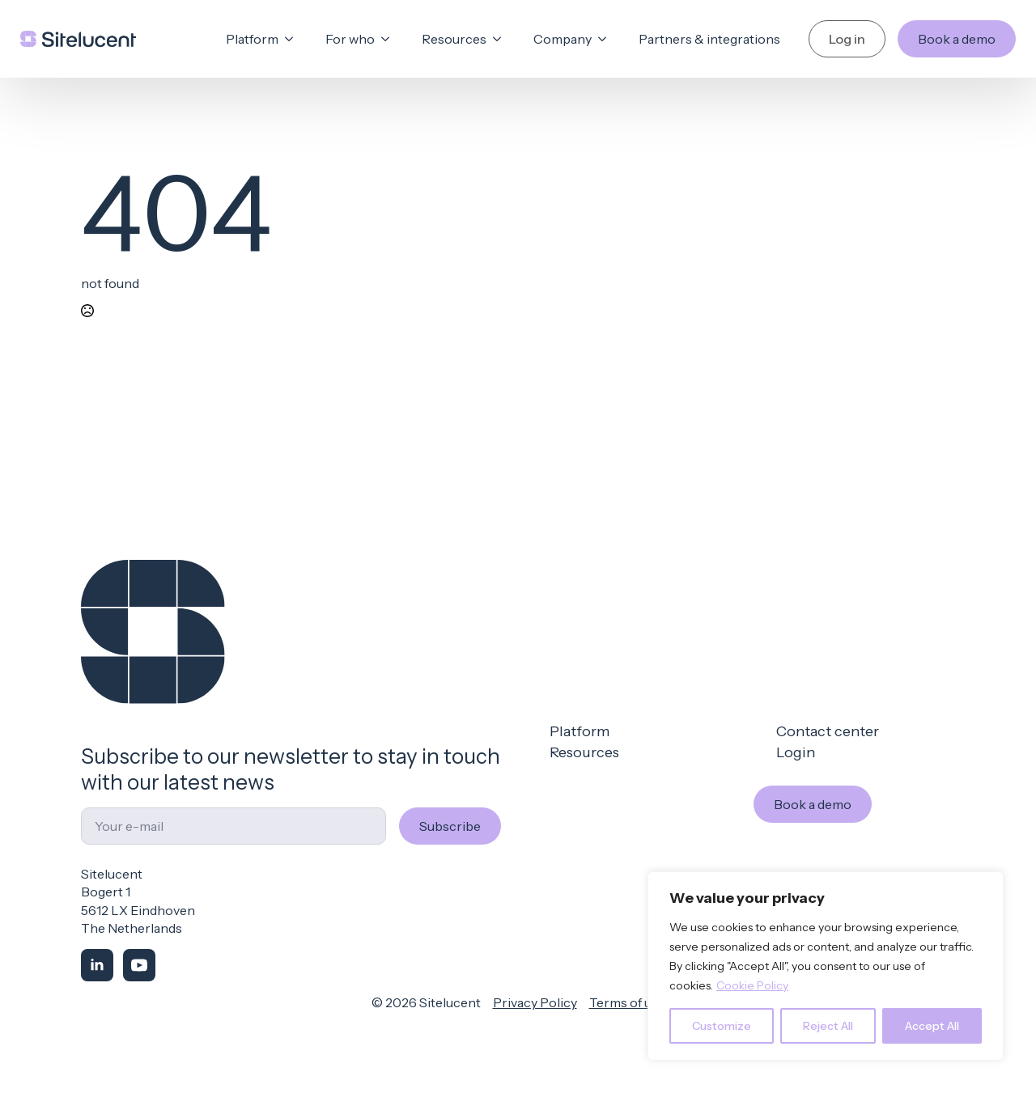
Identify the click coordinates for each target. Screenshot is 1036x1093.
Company (562, 39)
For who (350, 39)
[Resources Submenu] (501, 38)
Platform (252, 39)
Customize (721, 1026)
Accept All (932, 1026)
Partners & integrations (709, 39)
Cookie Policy (752, 985)
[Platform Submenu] (293, 38)
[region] (826, 966)
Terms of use (627, 1002)
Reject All (828, 1026)
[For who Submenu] (390, 38)
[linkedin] (97, 965)
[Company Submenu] (607, 38)
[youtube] (139, 965)
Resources (454, 39)
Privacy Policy (535, 1002)
